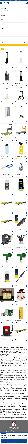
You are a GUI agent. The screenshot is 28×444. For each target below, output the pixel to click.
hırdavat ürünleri (8, 347)
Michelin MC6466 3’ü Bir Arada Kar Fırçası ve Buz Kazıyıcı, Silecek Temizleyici (6, 175)
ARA (26, 4)
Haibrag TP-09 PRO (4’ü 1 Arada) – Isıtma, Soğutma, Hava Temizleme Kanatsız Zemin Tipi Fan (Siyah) (20, 83)
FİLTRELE (14, 45)
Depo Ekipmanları (3, 15)
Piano (2, 28)
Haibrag (1, 64)
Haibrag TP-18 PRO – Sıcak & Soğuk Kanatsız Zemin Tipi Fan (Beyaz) (21, 65)
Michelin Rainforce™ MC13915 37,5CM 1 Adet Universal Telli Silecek (7, 211)
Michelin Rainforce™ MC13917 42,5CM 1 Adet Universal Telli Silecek (21, 211)
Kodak (15, 319)
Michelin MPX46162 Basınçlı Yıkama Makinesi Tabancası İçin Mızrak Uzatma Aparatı (21, 284)
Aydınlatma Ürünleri (3, 16)
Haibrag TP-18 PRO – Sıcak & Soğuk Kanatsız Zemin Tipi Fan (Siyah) (7, 65)
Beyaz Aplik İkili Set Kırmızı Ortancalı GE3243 (6, 302)
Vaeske (1, 82)
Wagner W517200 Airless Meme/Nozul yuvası (20, 247)
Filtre (2, 48)
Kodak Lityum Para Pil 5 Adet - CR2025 (19, 320)
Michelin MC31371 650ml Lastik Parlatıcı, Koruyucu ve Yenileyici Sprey (20, 175)
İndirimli (2, 35)
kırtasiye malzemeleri (10, 373)
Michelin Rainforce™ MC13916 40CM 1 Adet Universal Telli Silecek (21, 339)
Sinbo (2, 24)
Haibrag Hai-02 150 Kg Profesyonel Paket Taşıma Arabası (6, 138)
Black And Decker (3, 29)
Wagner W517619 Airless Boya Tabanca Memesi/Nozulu (19, 266)
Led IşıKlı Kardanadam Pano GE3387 (19, 302)
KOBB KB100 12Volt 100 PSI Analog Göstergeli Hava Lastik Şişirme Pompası (6, 339)
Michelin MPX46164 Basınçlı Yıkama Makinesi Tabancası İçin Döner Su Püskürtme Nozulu (21, 229)
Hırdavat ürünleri (2, 387)
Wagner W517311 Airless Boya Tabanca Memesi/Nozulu (5, 266)
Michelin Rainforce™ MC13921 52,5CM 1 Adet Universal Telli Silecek (7, 229)
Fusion (2, 23)
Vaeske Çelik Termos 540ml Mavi (4, 156)
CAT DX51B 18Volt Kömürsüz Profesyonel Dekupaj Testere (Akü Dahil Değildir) (6, 247)
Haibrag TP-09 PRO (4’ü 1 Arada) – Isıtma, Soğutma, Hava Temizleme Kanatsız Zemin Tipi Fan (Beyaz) (6, 102)
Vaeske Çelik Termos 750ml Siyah (4, 83)
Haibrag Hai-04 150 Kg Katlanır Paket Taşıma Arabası (21, 101)
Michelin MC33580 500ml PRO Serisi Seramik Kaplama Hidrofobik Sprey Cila (21, 156)
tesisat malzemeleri (18, 347)
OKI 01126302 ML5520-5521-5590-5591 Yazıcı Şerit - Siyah (6, 320)
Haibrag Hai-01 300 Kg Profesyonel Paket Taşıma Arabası (20, 138)
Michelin (15, 155)
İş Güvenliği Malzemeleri (3, 14)
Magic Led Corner (2, 301)
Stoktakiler (2, 33)
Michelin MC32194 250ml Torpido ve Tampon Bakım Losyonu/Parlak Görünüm (20, 193)
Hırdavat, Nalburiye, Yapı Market (4, 10)
